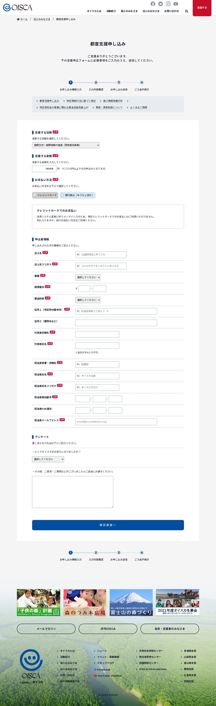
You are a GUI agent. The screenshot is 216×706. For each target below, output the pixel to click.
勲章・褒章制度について (109, 107)
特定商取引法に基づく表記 (81, 100)
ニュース (102, 650)
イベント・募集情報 (108, 657)
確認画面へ (108, 525)
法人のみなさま (151, 11)
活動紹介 (111, 11)
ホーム (22, 19)
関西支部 (189, 669)
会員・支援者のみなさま (170, 628)
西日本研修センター (150, 657)
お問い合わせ (171, 11)
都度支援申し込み (49, 100)
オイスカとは (94, 11)
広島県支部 (190, 675)
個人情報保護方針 (113, 100)
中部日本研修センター (151, 650)
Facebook (104, 669)
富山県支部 (190, 663)
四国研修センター (149, 663)
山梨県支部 (190, 657)
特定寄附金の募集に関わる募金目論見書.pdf (64, 107)
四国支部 (189, 681)
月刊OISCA (108, 628)
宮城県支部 (190, 650)
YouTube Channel (110, 675)
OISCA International (152, 669)
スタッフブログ (105, 663)
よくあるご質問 (138, 107)
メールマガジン (46, 628)
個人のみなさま (129, 11)
